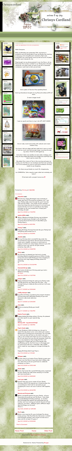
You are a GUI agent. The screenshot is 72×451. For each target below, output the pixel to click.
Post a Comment (22, 424)
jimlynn (20, 278)
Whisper (20, 356)
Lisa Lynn (21, 379)
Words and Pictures (24, 393)
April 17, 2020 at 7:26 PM (26, 311)
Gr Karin (20, 273)
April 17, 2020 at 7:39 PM (26, 324)
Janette (20, 237)
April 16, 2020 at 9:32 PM (26, 249)
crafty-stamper (22, 292)
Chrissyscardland (11, 4)
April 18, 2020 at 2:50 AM (27, 365)
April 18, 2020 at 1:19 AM (26, 353)
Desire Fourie (22, 314)
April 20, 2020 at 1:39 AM (27, 409)
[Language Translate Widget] (61, 102)
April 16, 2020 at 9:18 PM (26, 233)
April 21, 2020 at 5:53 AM (27, 421)
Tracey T (20, 227)
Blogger (46, 442)
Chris (19, 252)
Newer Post (19, 431)
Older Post (48, 431)
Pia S (19, 412)
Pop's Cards (21, 328)
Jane (19, 305)
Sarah (19, 368)
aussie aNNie (22, 215)
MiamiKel (21, 196)
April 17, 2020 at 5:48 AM (26, 301)
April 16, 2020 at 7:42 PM (26, 212)
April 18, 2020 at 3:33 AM (26, 376)
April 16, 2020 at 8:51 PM (26, 224)
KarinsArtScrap (22, 268)
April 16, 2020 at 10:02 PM (27, 264)
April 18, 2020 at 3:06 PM (27, 390)
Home (34, 431)
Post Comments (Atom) (38, 435)
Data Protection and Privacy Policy (62, 157)
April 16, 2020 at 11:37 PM (26, 275)
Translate (63, 103)
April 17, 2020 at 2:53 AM (26, 289)
